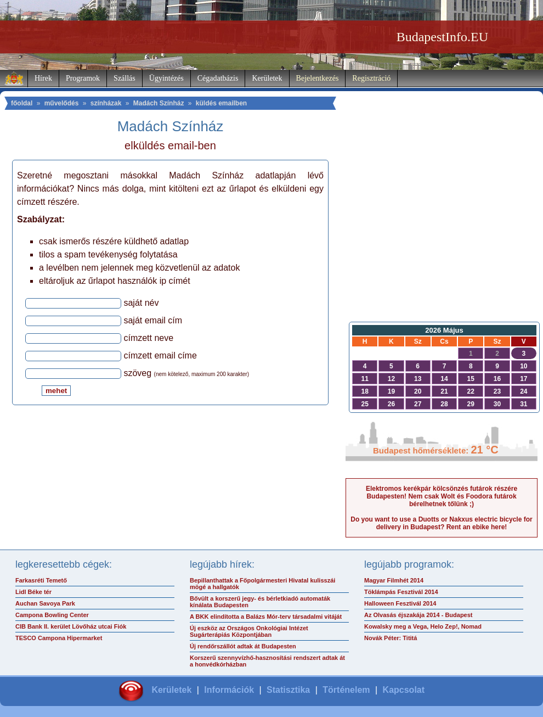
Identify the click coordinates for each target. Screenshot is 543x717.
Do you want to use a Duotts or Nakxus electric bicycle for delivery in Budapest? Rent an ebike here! (441, 523)
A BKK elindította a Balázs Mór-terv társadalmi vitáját (266, 616)
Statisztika (288, 689)
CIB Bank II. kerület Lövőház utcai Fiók (70, 626)
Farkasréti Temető (41, 580)
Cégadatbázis (218, 78)
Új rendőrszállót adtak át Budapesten (243, 646)
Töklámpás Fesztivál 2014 (401, 592)
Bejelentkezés (317, 78)
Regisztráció (371, 78)
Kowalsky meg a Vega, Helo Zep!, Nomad (423, 626)
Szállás (124, 78)
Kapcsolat (404, 689)
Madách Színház (158, 103)
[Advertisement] (441, 228)
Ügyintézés (166, 78)
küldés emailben (221, 103)
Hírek (43, 78)
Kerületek (267, 78)
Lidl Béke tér (33, 592)
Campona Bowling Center (52, 615)
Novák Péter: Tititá (390, 638)
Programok (83, 78)
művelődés (61, 103)
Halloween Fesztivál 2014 (400, 603)
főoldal (21, 103)
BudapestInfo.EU (442, 37)
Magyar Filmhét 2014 (393, 580)
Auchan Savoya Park (45, 603)
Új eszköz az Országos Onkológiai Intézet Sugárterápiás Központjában (249, 631)
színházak (106, 103)
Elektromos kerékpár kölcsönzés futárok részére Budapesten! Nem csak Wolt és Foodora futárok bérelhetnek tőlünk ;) (441, 496)
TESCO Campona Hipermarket (58, 638)
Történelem (346, 689)
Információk (229, 689)
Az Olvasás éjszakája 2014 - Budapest (418, 615)
